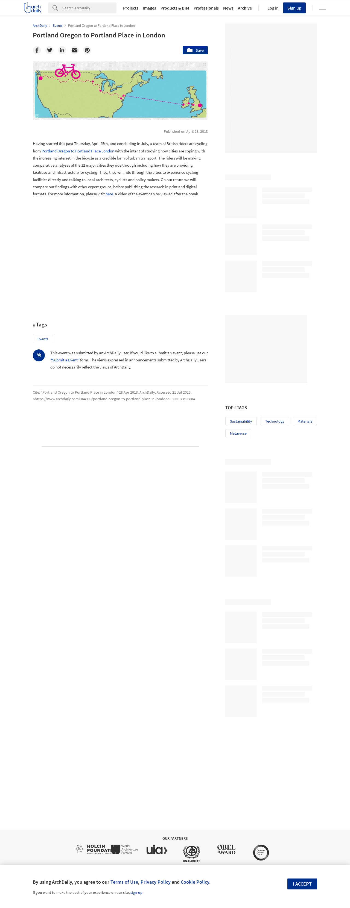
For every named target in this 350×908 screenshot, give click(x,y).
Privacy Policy (156, 882)
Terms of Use (124, 882)
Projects (130, 8)
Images (149, 8)
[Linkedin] (62, 50)
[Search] (89, 7)
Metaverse (238, 433)
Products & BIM (175, 8)
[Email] (75, 50)
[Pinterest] (87, 50)
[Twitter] (49, 50)
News (228, 8)
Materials (305, 421)
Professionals (206, 8)
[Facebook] (37, 50)
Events (42, 339)
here (109, 193)
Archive (245, 8)
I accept (302, 884)
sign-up (136, 892)
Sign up (294, 8)
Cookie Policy (195, 882)
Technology (274, 421)
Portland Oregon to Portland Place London (78, 151)
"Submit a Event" (64, 359)
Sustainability (241, 421)
